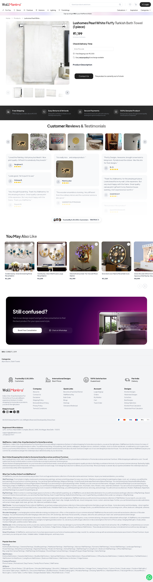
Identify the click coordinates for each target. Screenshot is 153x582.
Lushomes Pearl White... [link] (32, 18)
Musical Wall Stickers (89, 556)
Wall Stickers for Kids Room (12, 558)
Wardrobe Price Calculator (133, 408)
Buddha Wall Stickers (42, 556)
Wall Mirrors (25, 570)
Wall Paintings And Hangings (35, 551)
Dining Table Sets (130, 403)
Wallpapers (64, 568)
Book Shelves (17, 568)
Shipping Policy (38, 400)
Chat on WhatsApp (58, 330)
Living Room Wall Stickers (32, 558)
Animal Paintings (69, 549)
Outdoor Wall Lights (139, 568)
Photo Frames (8, 563)
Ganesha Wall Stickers (25, 556)
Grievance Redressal (70, 406)
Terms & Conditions (40, 408)
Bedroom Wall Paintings (107, 549)
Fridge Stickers (83, 558)
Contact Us (84, 76)
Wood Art (55, 568)
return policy (84, 57)
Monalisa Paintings (82, 570)
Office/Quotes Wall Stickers (107, 556)
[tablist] (36, 10)
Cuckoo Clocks (114, 568)
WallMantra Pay (68, 394)
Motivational (18, 563)
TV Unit (67, 573)
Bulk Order (67, 397)
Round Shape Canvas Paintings (57, 551)
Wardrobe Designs (130, 394)
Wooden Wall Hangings (43, 568)
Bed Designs (128, 400)
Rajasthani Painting (40, 549)
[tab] (6, 10)
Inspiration (134, 10)
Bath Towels (15, 361)
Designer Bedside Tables (42, 573)
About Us (36, 392)
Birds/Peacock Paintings (23, 549)
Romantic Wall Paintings (100, 547)
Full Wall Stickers (141, 556)
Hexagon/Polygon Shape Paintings (81, 551)
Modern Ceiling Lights (66, 570)
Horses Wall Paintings (117, 547)
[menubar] (127, 10)
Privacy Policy (38, 406)
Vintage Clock (91, 568)
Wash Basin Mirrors (112, 570)
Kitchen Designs (129, 392)
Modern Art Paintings (55, 549)
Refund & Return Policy (41, 403)
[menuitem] (122, 10)
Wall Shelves (7, 568)
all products (6, 361)
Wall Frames (54, 563)
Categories (146, 10)
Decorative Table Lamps (11, 570)
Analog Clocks (102, 568)
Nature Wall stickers (73, 556)
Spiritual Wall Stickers (58, 556)
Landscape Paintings (133, 547)
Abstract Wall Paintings (83, 547)
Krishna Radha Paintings (11, 547)
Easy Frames (28, 563)
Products (17, 18)
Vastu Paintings (100, 551)
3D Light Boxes (28, 568)
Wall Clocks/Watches (77, 568)
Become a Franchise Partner (73, 392)
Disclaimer (36, 397)
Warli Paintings (69, 547)
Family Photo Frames (41, 563)
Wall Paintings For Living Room (87, 549)
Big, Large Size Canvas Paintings (14, 551)
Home (8, 18)
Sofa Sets (127, 397)
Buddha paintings (41, 547)
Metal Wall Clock (57, 573)
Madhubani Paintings (55, 547)
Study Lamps (125, 568)
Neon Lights (7, 573)
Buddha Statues (52, 570)
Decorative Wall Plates (37, 570)
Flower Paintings (8, 549)
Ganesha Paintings (26, 547)
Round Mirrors (139, 570)
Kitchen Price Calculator (132, 406)
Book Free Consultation (27, 330)
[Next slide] (145, 286)
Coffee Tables (27, 573)
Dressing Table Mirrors (97, 570)
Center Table (16, 573)
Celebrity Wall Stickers (126, 556)
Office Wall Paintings (124, 549)
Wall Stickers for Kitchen (67, 558)
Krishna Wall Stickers (10, 556)
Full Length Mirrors (127, 570)
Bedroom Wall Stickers (50, 558)
